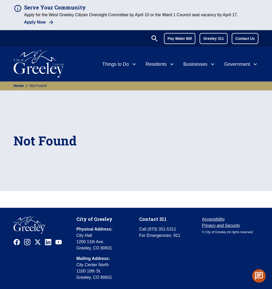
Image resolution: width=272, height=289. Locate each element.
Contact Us (245, 38)
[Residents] (160, 65)
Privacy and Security (221, 225)
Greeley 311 (213, 38)
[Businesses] (199, 65)
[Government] (241, 65)
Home (19, 86)
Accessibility (213, 219)
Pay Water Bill (180, 38)
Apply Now (35, 22)
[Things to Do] (119, 65)
